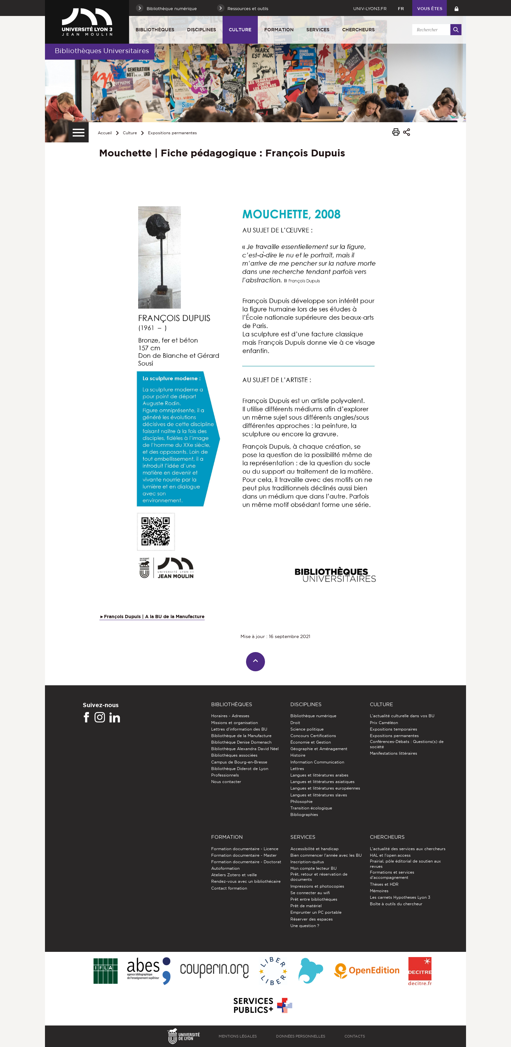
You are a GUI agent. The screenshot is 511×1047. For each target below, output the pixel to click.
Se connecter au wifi (310, 893)
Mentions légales (238, 1036)
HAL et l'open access (390, 855)
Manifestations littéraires (393, 753)
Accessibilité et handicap (314, 849)
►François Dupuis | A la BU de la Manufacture (152, 616)
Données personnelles (300, 1036)
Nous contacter (226, 781)
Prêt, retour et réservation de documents (318, 876)
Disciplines (201, 29)
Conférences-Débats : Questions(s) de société (407, 744)
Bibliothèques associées (234, 755)
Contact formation (229, 888)
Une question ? (304, 925)
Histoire (297, 755)
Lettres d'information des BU (239, 729)
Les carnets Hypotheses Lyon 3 (400, 897)
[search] (435, 29)
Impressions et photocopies (317, 886)
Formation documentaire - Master (244, 855)
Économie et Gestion (310, 742)
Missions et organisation (234, 722)
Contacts (354, 1036)
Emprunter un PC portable (316, 912)
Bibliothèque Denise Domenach (241, 742)
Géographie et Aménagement (318, 749)
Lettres (297, 768)
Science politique (307, 729)
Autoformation (225, 868)
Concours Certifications (313, 736)
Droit (295, 722)
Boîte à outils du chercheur (396, 904)
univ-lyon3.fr (370, 8)
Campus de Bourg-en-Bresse (239, 762)
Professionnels (225, 775)
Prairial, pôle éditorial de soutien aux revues (405, 863)
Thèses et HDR (384, 884)
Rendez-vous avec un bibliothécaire (246, 881)
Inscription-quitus (307, 862)
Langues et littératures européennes (325, 788)
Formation (279, 29)
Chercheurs (358, 29)
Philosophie (301, 801)
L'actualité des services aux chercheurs (407, 849)
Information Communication (317, 762)
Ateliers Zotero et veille (234, 875)
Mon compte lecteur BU (313, 868)
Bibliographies (304, 814)
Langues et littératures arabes (319, 775)
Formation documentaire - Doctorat (246, 862)
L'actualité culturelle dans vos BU (402, 716)
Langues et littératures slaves (318, 795)
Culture (240, 29)
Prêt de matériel (306, 906)
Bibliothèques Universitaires (102, 50)
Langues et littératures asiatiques (322, 781)
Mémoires (379, 891)
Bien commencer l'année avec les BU (326, 855)
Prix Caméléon (384, 722)
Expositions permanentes (172, 133)
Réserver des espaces (311, 919)
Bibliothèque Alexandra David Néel (245, 749)
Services (317, 29)
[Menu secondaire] (78, 132)
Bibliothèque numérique (313, 716)
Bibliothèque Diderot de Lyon (239, 768)
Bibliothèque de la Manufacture (241, 736)
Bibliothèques (155, 29)
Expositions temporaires (393, 729)
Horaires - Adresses (230, 716)
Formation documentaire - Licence (244, 849)
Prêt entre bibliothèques (313, 899)
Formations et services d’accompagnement (392, 875)
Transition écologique (311, 808)
